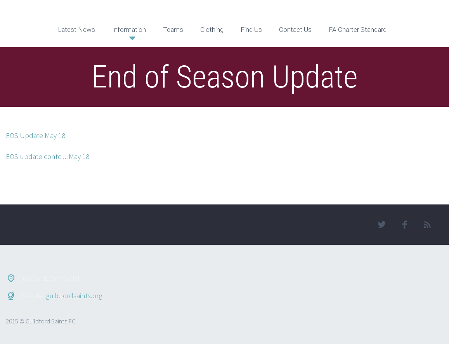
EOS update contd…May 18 (47, 156)
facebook (405, 224)
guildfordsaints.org (74, 295)
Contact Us (295, 29)
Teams (173, 29)
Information (129, 29)
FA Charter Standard (358, 29)
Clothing (212, 29)
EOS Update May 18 (35, 135)
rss (427, 224)
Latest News (76, 29)
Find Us (251, 29)
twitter (382, 224)
